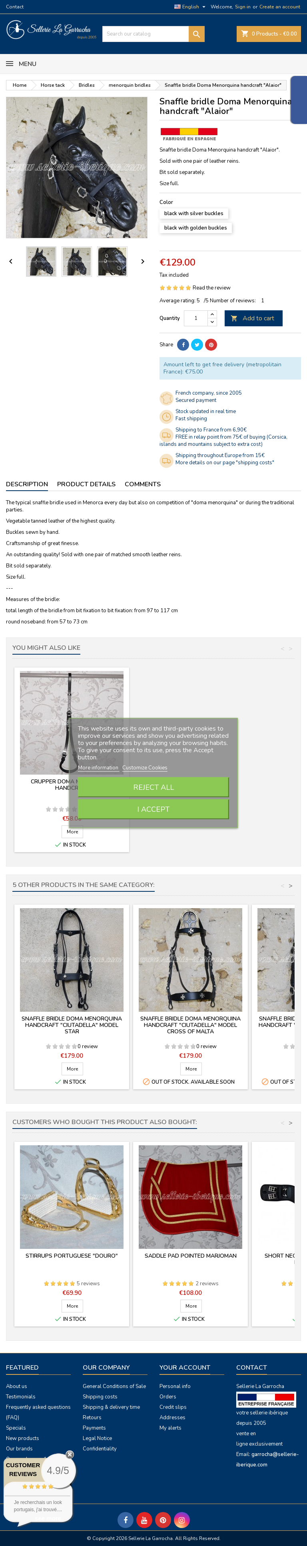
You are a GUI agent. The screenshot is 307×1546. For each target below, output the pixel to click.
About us (16, 1386)
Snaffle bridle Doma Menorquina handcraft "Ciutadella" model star (72, 1025)
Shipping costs (100, 1396)
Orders (167, 1396)
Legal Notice (97, 1438)
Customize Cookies (144, 767)
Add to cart (252, 318)
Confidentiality (100, 1448)
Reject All (153, 787)
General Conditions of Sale (114, 1386)
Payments (94, 1428)
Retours (92, 1417)
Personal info (175, 1386)
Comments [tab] (143, 484)
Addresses (172, 1417)
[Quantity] (196, 318)
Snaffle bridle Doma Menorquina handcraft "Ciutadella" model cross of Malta (190, 1025)
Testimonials (21, 1396)
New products (22, 1438)
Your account (184, 1367)
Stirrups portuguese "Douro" (72, 1256)
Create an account (279, 7)
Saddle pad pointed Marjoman (191, 1256)
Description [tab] (27, 484)
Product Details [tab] (86, 484)
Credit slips (173, 1407)
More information (99, 767)
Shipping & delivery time (111, 1407)
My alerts (170, 1428)
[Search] (153, 34)
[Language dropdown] (190, 7)
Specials (16, 1428)
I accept (153, 809)
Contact (15, 7)
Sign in (243, 7)
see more (48, 1518)
